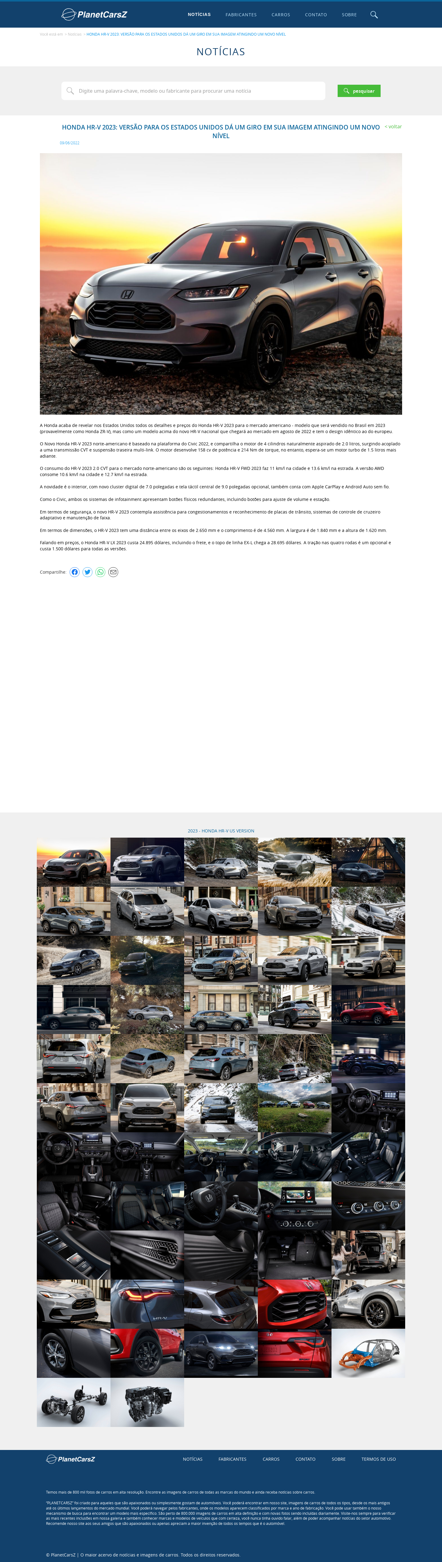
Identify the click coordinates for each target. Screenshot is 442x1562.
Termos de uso (379, 1459)
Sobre (349, 14)
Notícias (199, 14)
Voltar (395, 125)
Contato (315, 14)
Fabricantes (241, 14)
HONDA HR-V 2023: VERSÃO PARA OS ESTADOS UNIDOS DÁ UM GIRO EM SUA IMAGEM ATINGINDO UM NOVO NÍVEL (186, 34)
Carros (280, 14)
